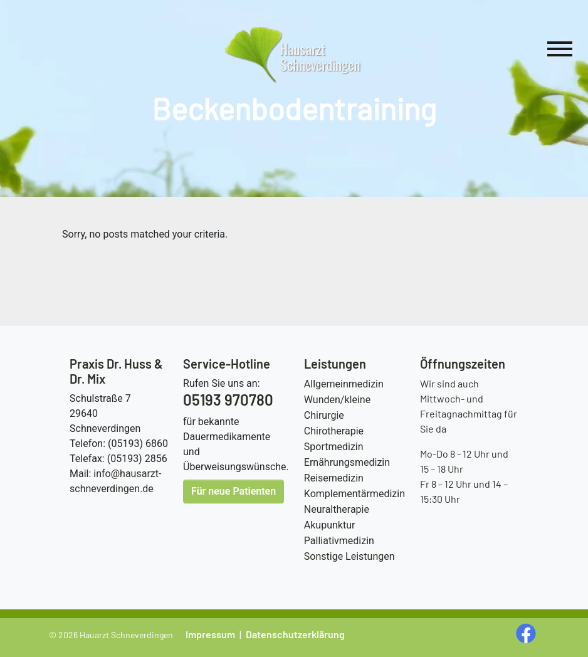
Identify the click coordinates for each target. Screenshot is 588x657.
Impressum (210, 634)
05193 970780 (228, 400)
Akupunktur (329, 525)
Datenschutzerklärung (295, 634)
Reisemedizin (334, 478)
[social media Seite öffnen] (527, 632)
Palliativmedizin (339, 541)
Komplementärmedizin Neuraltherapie (354, 501)
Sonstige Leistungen (349, 556)
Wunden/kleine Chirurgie (337, 407)
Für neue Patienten (233, 491)
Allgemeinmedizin (344, 384)
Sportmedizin (334, 447)
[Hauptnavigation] (560, 51)
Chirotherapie (334, 431)
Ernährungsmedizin (347, 462)
